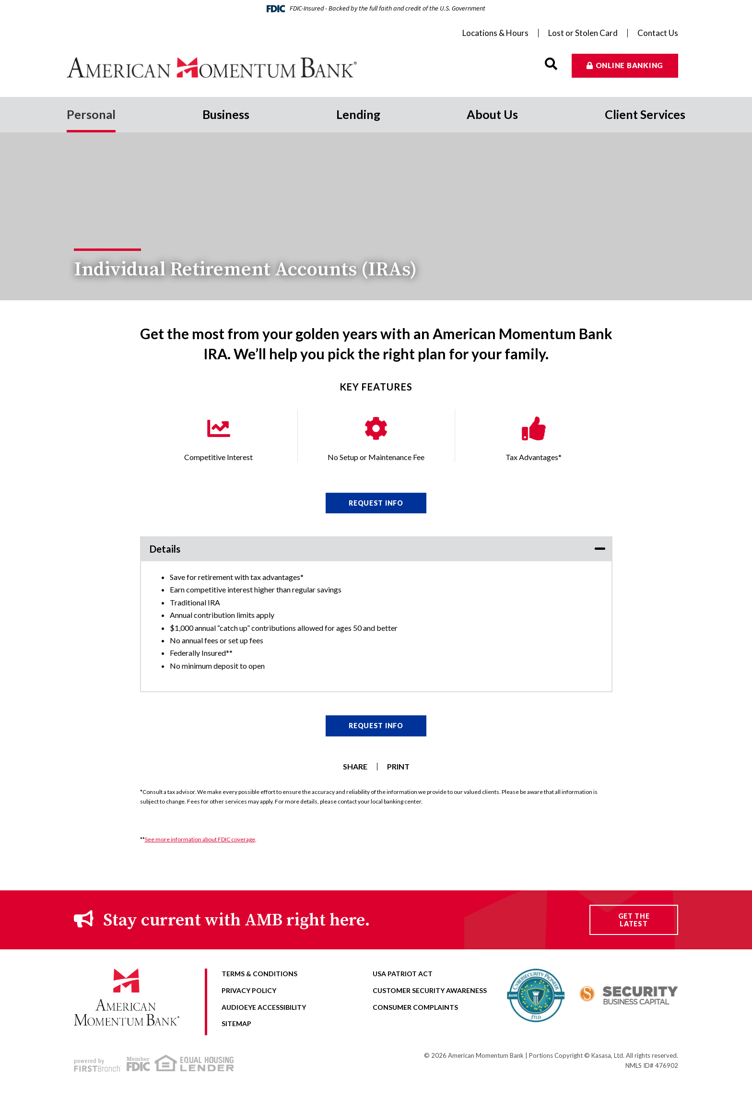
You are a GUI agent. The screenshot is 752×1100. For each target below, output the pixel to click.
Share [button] (355, 766)
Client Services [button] (645, 114)
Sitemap (236, 1023)
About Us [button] (492, 114)
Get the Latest (634, 919)
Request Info (376, 503)
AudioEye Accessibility (264, 1007)
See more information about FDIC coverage (200, 839)
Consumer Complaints (415, 1007)
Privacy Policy (249, 990)
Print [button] (398, 766)
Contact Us (657, 33)
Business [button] (225, 114)
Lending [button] (358, 114)
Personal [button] (91, 114)
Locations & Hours (495, 33)
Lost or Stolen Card (583, 33)
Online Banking (630, 65)
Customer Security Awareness (430, 990)
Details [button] (165, 549)
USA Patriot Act (403, 974)
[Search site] (551, 64)
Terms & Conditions (259, 974)
